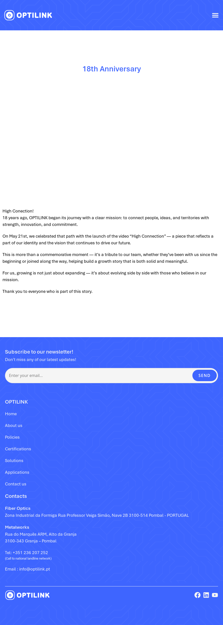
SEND (205, 375)
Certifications (18, 449)
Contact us (15, 484)
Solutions (14, 460)
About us (13, 425)
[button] (215, 15)
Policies (12, 437)
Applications (17, 472)
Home (11, 414)
